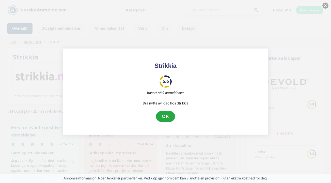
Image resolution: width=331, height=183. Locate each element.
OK (165, 116)
